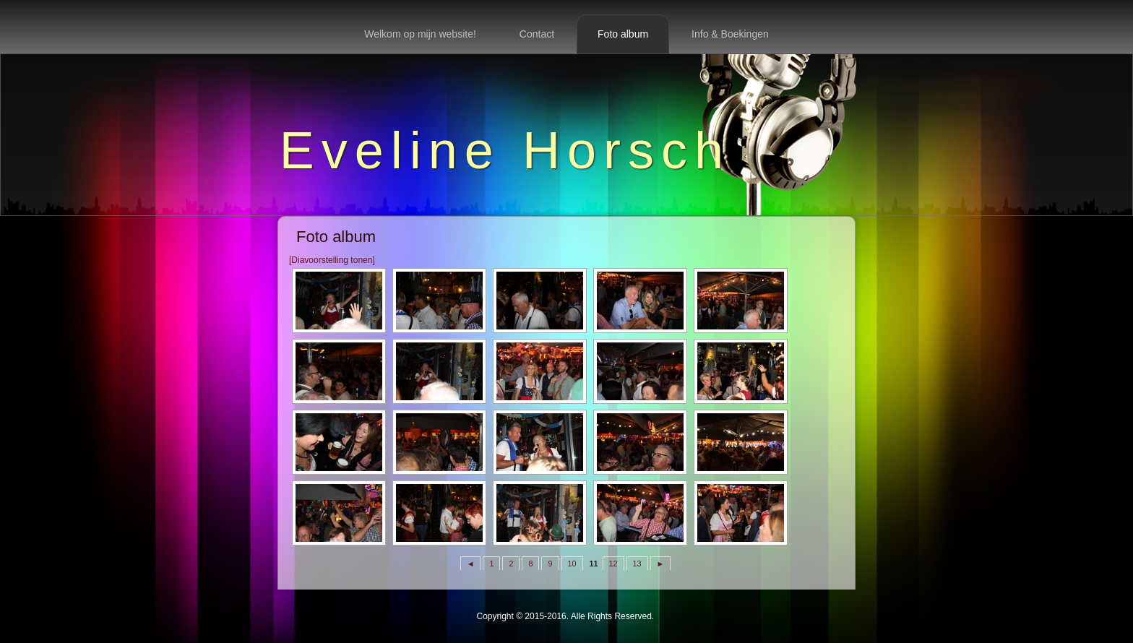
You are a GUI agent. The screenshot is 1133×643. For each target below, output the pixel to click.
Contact (537, 34)
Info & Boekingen (730, 34)
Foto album (623, 34)
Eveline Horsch (505, 150)
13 (637, 563)
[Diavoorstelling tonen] (332, 260)
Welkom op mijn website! (420, 34)
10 (572, 563)
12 (613, 563)
